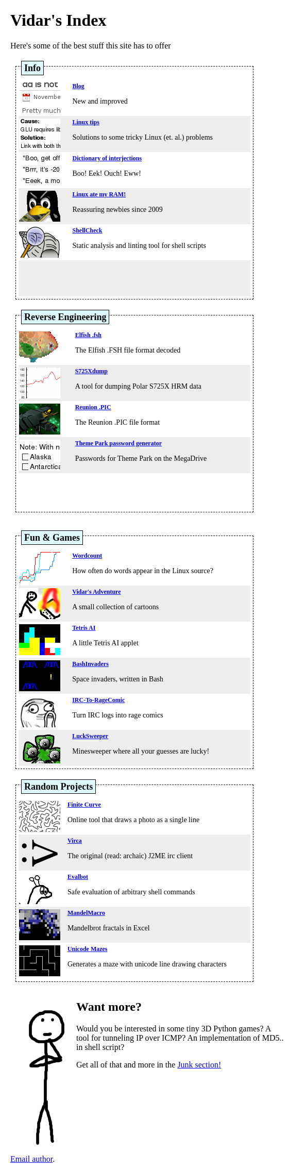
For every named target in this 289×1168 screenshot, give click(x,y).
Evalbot (77, 876)
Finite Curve (84, 804)
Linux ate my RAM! (99, 194)
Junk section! (199, 1064)
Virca (74, 840)
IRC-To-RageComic (98, 700)
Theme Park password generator (118, 443)
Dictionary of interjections (107, 158)
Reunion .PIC (93, 407)
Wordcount (87, 555)
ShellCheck (87, 230)
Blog (78, 86)
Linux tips (85, 122)
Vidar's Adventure (96, 591)
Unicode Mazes (87, 949)
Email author (31, 1159)
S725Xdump (91, 371)
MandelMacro (86, 912)
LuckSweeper (90, 736)
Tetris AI (83, 627)
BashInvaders (90, 664)
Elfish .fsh (88, 335)
